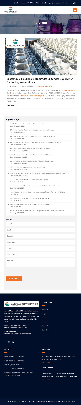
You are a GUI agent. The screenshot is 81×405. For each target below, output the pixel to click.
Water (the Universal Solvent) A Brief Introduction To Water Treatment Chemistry (41, 188)
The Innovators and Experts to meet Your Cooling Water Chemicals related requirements (41, 212)
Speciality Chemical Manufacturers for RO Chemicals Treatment (41, 206)
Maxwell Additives (27, 86)
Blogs (44, 314)
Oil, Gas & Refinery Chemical (14, 369)
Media (44, 322)
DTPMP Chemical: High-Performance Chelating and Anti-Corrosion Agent (41, 132)
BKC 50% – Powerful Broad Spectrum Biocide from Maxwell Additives (41, 157)
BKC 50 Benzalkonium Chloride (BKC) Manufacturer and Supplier (41, 181)
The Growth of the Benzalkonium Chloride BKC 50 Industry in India (41, 150)
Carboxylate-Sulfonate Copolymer (31, 96)
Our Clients (46, 318)
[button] (75, 10)
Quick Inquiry (46, 330)
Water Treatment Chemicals (14, 357)
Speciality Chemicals (45, 86)
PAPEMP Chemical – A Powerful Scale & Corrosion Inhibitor (41, 125)
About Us (45, 310)
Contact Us (46, 326)
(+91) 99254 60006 (21, 326)
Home (37, 27)
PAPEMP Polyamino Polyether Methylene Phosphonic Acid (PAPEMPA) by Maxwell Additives (41, 194)
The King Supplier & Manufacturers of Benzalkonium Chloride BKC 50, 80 (41, 163)
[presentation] (20, 271)
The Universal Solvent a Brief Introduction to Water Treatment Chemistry (41, 138)
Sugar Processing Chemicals (14, 361)
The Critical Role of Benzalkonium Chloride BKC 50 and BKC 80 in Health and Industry (41, 144)
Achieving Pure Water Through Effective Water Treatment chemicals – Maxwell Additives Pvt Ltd (41, 175)
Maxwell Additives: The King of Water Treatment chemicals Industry (41, 200)
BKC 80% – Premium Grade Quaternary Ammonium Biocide (41, 169)
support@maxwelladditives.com (15, 328)
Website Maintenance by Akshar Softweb (60, 402)
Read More (10, 106)
